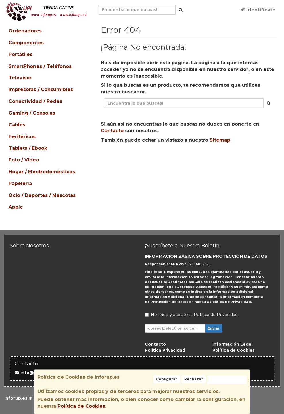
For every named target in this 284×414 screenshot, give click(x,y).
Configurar (166, 379)
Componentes (26, 42)
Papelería (20, 183)
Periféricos (22, 136)
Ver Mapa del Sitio (240, 158)
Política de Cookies (81, 406)
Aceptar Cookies (227, 380)
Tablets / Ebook (28, 148)
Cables (17, 125)
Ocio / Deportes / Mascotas (42, 195)
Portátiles (20, 54)
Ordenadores (25, 31)
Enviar (214, 328)
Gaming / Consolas (32, 113)
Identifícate (258, 10)
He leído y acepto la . (195, 314)
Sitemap (220, 140)
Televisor (20, 77)
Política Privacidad (165, 350)
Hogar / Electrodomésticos (42, 171)
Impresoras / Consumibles (41, 89)
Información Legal (232, 344)
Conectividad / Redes (35, 101)
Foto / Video (24, 160)
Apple (16, 207)
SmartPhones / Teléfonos (40, 66)
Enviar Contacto (189, 158)
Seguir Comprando (138, 158)
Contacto (112, 130)
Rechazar (193, 379)
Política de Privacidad (230, 302)
